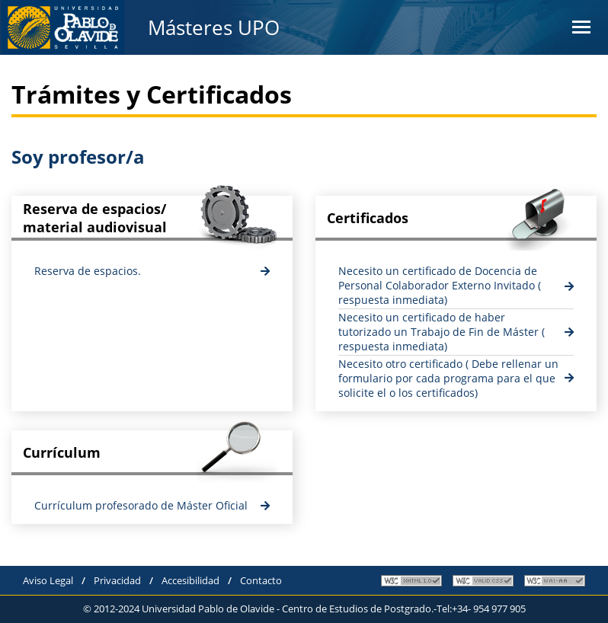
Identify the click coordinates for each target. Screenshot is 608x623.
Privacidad (117, 580)
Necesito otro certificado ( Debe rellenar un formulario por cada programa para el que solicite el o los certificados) (448, 378)
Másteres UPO (214, 27)
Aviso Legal (48, 580)
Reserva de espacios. (87, 271)
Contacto (261, 580)
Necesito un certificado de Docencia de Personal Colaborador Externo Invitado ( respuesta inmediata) (439, 285)
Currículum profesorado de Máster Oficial (141, 505)
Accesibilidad (190, 580)
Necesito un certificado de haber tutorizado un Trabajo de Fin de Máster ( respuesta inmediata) (441, 331)
